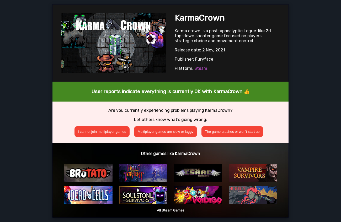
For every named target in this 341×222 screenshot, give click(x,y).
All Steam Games (170, 210)
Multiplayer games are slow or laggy (166, 132)
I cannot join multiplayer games (102, 132)
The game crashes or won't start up (232, 132)
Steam (200, 68)
